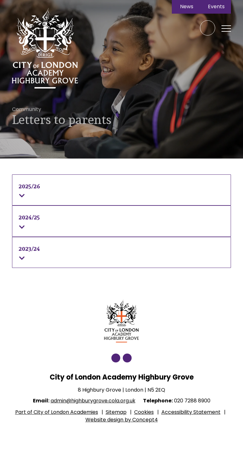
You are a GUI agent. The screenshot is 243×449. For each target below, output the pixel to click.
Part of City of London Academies (56, 412)
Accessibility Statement (191, 412)
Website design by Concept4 (121, 419)
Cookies (144, 412)
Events (216, 6)
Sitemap (116, 412)
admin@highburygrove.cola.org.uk (93, 400)
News (186, 6)
